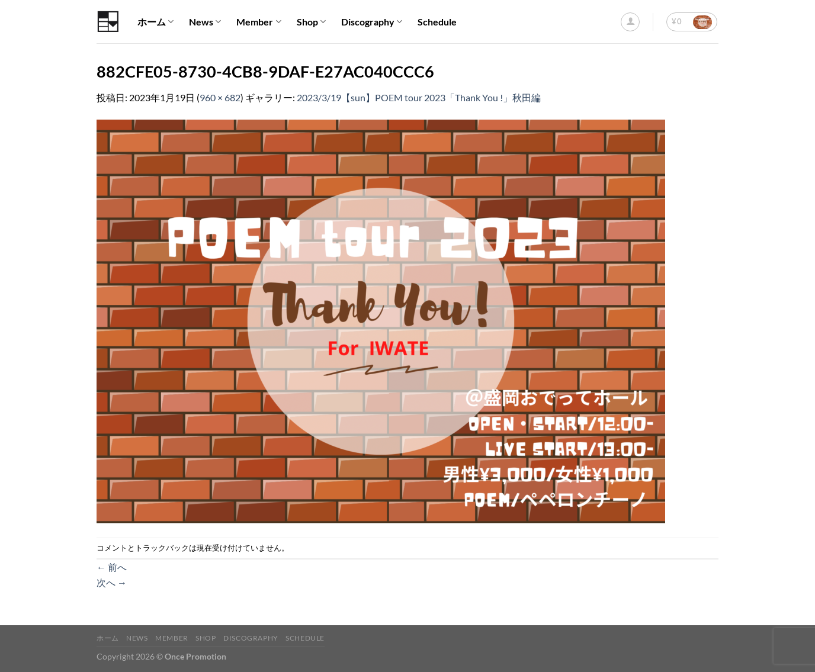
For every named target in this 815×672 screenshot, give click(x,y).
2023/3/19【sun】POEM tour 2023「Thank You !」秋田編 (419, 97)
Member (258, 22)
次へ (112, 582)
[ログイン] (630, 21)
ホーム (155, 22)
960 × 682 (220, 97)
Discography (371, 22)
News (205, 22)
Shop (311, 22)
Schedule (437, 21)
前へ (112, 567)
